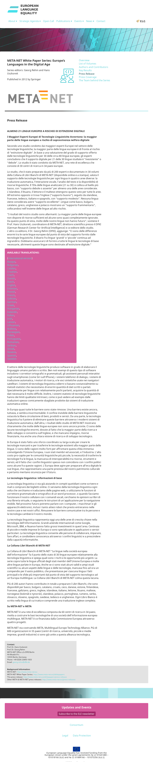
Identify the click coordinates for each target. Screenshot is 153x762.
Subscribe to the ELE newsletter (76, 713)
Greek (10, 305)
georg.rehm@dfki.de (21, 662)
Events (78, 21)
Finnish (11, 291)
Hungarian (13, 308)
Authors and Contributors (93, 67)
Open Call (48, 21)
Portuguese (13, 338)
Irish (9, 318)
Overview (84, 60)
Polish (10, 335)
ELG (142, 21)
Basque (11, 261)
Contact (101, 21)
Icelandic (12, 312)
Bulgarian (12, 265)
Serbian (11, 345)
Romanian (13, 342)
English (11, 285)
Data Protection (82, 735)
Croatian (12, 271)
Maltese (11, 328)
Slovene (11, 352)
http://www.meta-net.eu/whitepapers (49, 674)
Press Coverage (88, 77)
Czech (10, 275)
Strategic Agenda (29, 21)
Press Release (86, 73)
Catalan (11, 268)
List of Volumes (87, 63)
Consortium (76, 725)
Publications (63, 21)
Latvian (11, 322)
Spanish (11, 355)
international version (20, 258)
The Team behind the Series (94, 80)
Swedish (12, 358)
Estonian (12, 288)
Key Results (85, 70)
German (11, 302)
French (11, 295)
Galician (11, 298)
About (11, 21)
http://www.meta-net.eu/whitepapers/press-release (45, 677)
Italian (10, 315)
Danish (11, 278)
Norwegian (13, 332)
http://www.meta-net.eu (27, 672)
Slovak (10, 348)
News (89, 21)
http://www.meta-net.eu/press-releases (58, 679)
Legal (65, 735)
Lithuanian (13, 325)
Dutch (10, 281)
